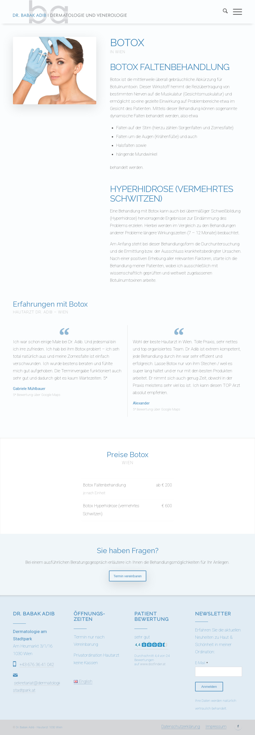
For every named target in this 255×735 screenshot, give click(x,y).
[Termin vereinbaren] (127, 576)
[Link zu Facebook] (238, 726)
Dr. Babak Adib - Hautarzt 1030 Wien (39, 727)
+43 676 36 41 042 (36, 664)
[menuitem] (223, 12)
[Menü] (235, 12)
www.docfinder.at (153, 664)
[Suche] (223, 12)
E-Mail (201, 663)
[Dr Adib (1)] (70, 12)
